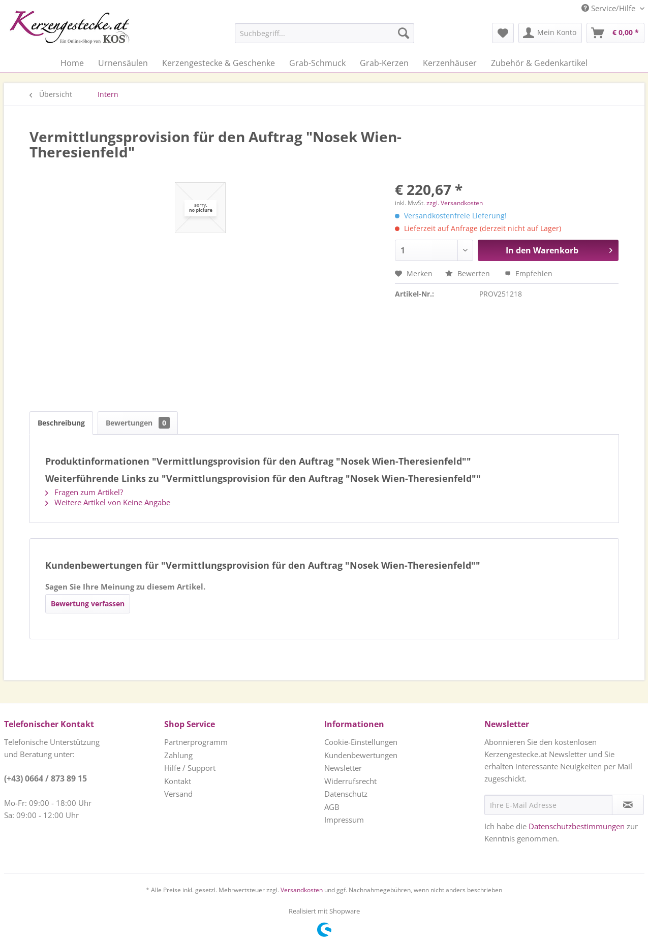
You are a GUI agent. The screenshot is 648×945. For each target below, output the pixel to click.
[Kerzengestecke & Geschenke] (218, 63)
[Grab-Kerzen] (384, 63)
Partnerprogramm (196, 742)
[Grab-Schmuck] (317, 63)
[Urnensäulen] (123, 63)
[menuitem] (299, 33)
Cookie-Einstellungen (360, 742)
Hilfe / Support (189, 768)
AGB (332, 807)
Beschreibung (61, 423)
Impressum (344, 819)
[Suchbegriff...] (324, 33)
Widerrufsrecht (350, 781)
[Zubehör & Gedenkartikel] (539, 63)
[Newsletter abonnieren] (628, 805)
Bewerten (468, 273)
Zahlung (178, 755)
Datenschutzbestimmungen (577, 826)
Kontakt (177, 781)
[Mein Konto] (550, 33)
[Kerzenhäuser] (450, 63)
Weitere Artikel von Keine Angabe (107, 502)
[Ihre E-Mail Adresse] (548, 805)
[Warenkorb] (615, 33)
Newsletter (343, 768)
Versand (178, 794)
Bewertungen (138, 423)
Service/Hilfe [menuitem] (609, 8)
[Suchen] (403, 33)
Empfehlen (528, 273)
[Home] (72, 63)
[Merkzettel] (503, 33)
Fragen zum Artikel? (84, 492)
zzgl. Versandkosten (454, 203)
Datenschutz (345, 794)
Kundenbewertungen (360, 755)
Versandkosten (302, 890)
